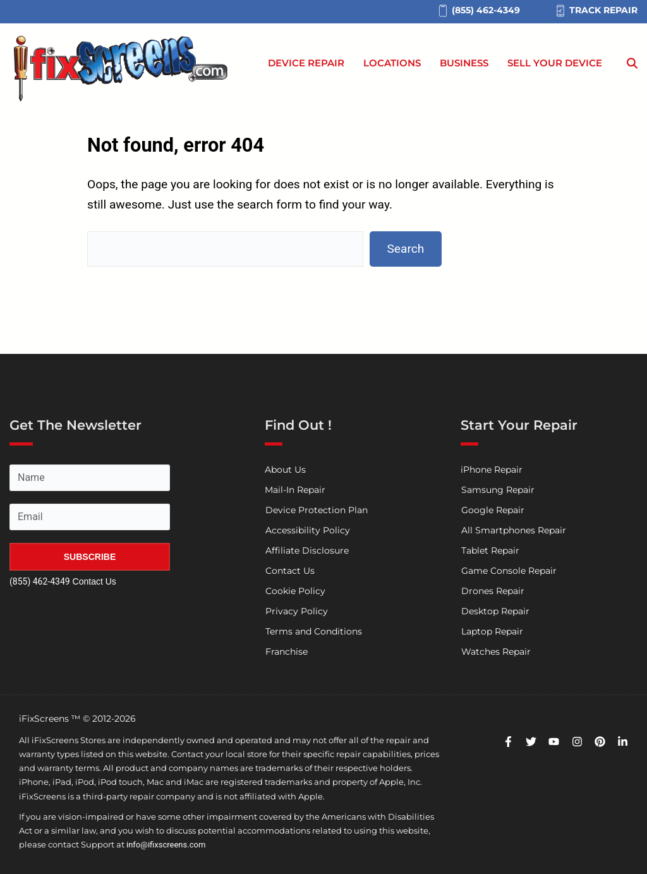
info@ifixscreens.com (165, 844)
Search (405, 248)
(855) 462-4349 (39, 581)
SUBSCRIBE (90, 557)
